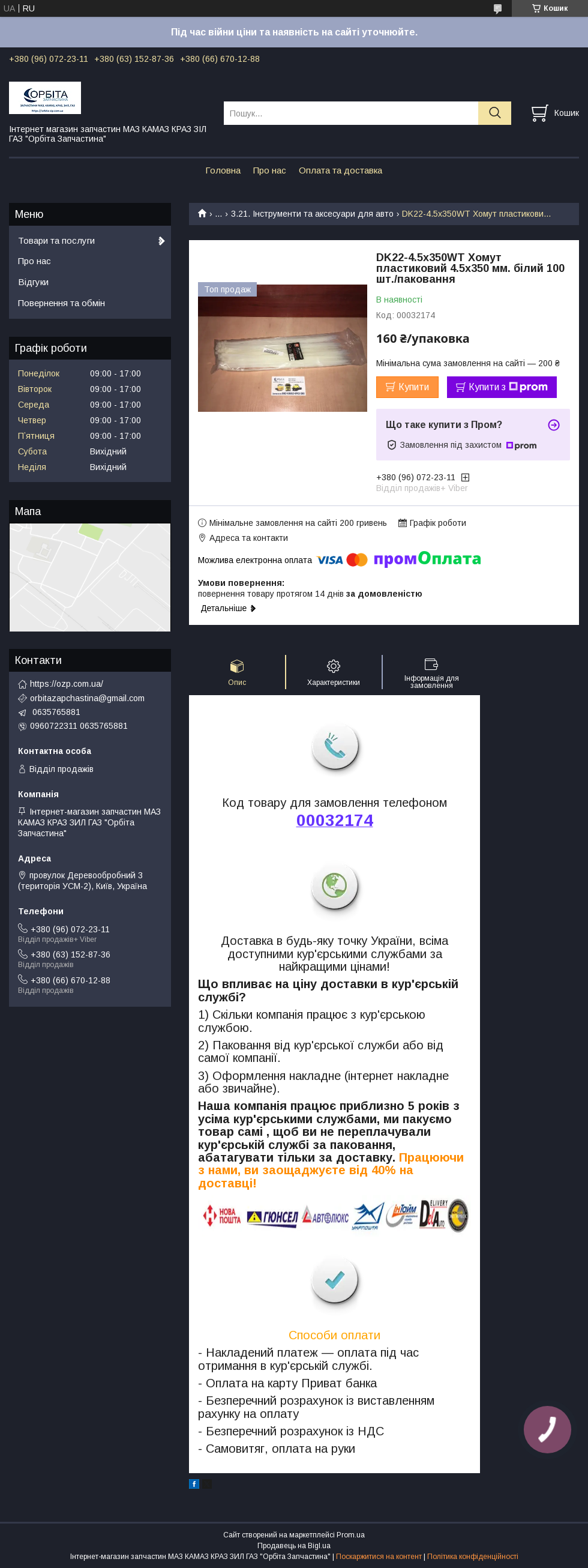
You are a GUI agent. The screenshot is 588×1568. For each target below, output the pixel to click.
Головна (223, 170)
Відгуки (33, 282)
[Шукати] (494, 113)
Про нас (269, 170)
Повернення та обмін (61, 303)
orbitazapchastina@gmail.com (87, 698)
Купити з (508, 387)
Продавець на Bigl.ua (294, 1546)
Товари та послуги (56, 240)
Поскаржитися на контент (379, 1556)
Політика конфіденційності (472, 1556)
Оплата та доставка (340, 170)
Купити (413, 387)
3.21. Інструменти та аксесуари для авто (312, 214)
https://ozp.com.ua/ (66, 684)
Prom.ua (351, 1535)
